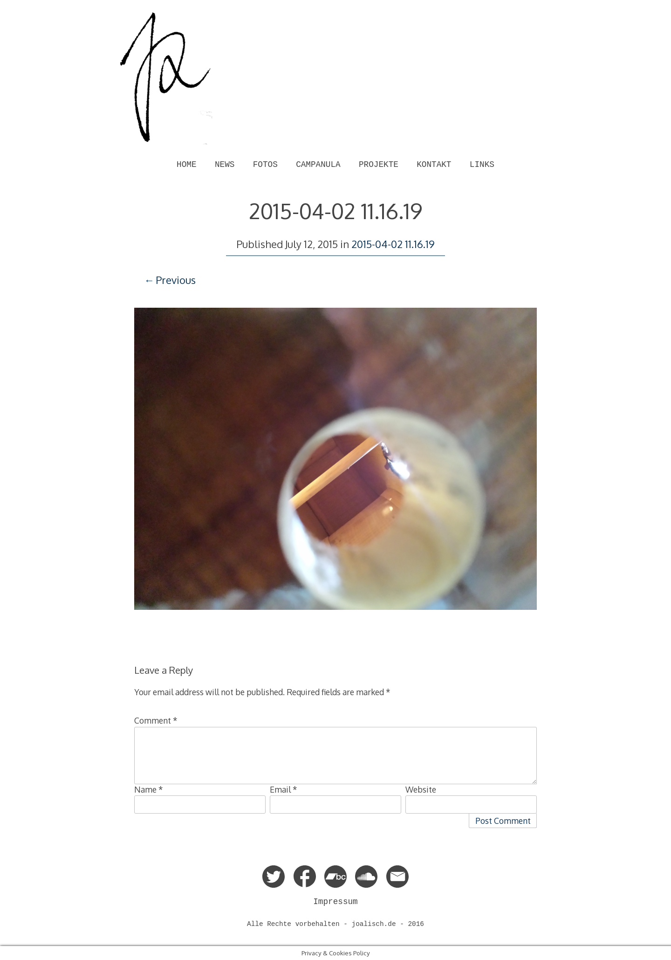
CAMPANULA (318, 164)
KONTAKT (434, 164)
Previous (176, 279)
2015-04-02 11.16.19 (393, 243)
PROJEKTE (378, 164)
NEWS (224, 164)
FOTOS (265, 164)
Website (420, 789)
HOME (186, 164)
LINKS (482, 164)
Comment (156, 720)
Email (283, 789)
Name (148, 789)
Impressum (335, 901)
